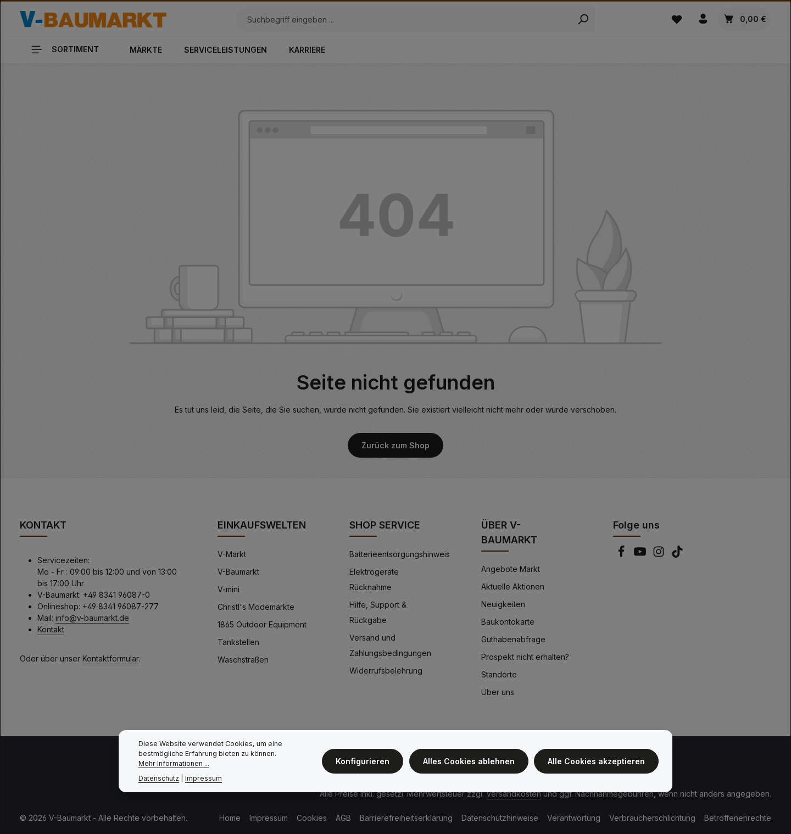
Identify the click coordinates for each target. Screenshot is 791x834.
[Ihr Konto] (702, 19)
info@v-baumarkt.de (92, 617)
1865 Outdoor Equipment (262, 624)
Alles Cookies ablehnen (470, 761)
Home (230, 817)
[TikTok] (677, 554)
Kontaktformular (110, 658)
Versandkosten (513, 793)
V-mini (228, 588)
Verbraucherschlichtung (652, 817)
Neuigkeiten (503, 603)
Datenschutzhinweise (499, 817)
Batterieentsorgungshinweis (399, 553)
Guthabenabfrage (513, 638)
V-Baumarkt (238, 571)
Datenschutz (158, 778)
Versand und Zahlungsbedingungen (390, 644)
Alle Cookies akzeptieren (596, 761)
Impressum (268, 817)
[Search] (576, 19)
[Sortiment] (69, 48)
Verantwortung (573, 817)
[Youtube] (641, 554)
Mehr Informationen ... (173, 763)
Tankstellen (238, 641)
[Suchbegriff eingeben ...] (397, 19)
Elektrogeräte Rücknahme (374, 578)
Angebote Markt (510, 568)
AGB (343, 817)
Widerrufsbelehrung (385, 670)
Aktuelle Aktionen (512, 586)
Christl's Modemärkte (256, 606)
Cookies (312, 817)
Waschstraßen (243, 659)
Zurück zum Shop (395, 444)
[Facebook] (622, 554)
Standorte (499, 674)
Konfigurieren (366, 761)
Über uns (497, 691)
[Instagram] (660, 554)
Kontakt (50, 628)
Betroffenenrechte (737, 817)
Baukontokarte (507, 621)
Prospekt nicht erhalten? (525, 656)
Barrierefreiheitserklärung (406, 817)
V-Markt (232, 553)
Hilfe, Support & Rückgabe (377, 611)
